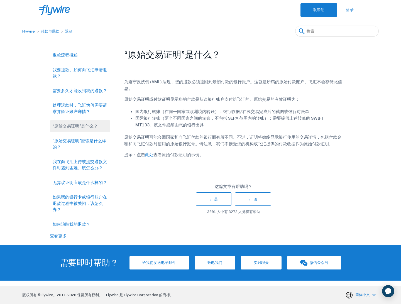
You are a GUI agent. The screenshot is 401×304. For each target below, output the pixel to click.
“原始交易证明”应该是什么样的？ (79, 144)
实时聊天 (261, 263)
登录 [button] (350, 10)
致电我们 (214, 263)
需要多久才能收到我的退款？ (80, 90)
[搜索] (337, 31)
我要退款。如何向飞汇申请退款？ (80, 73)
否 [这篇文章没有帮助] (256, 199)
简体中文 (363, 295)
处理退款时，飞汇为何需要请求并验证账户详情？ (80, 108)
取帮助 (318, 10)
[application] (388, 291)
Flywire (28, 31)
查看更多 (58, 236)
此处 (149, 154)
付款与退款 (50, 31)
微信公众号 (316, 263)
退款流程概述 (65, 55)
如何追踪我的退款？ (71, 224)
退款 (68, 31)
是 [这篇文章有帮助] (216, 199)
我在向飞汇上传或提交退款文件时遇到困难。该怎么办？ (80, 165)
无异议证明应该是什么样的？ (80, 182)
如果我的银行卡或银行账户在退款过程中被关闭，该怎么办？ (80, 203)
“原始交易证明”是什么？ (75, 126)
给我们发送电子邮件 (158, 263)
